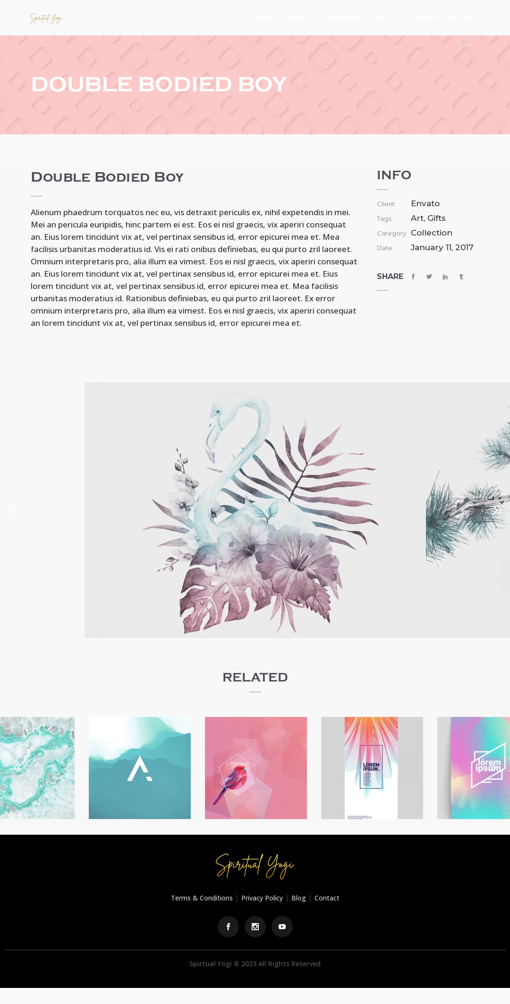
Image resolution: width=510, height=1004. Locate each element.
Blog (298, 897)
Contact (327, 897)
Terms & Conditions (202, 897)
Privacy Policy (262, 897)
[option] (255, 510)
